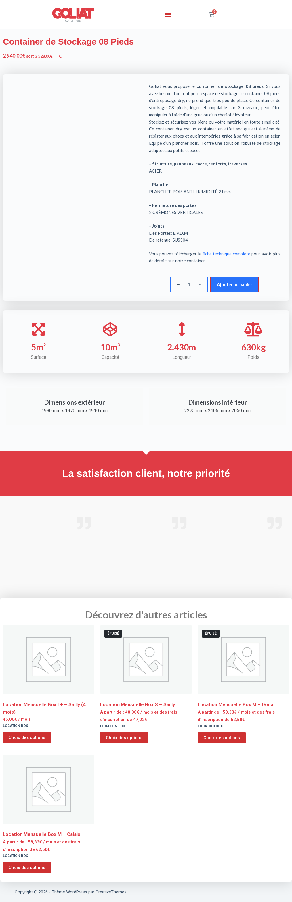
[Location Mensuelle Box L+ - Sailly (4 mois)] (48, 659)
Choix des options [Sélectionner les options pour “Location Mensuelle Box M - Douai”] (221, 737)
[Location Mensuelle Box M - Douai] (243, 659)
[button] (168, 14)
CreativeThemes (111, 892)
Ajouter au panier (234, 284)
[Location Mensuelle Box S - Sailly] (146, 659)
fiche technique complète (226, 253)
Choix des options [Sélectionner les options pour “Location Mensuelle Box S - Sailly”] (124, 737)
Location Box (15, 726)
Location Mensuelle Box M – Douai (236, 704)
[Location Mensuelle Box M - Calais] (48, 789)
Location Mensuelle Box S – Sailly (137, 704)
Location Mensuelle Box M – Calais (41, 834)
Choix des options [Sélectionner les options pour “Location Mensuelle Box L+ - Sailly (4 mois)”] (27, 737)
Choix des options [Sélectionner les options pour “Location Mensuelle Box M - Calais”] (27, 867)
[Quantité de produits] (189, 284)
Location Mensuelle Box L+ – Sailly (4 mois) (44, 708)
